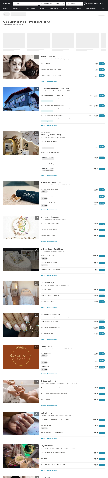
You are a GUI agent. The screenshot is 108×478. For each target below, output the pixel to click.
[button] (26, 4)
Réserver (102, 63)
